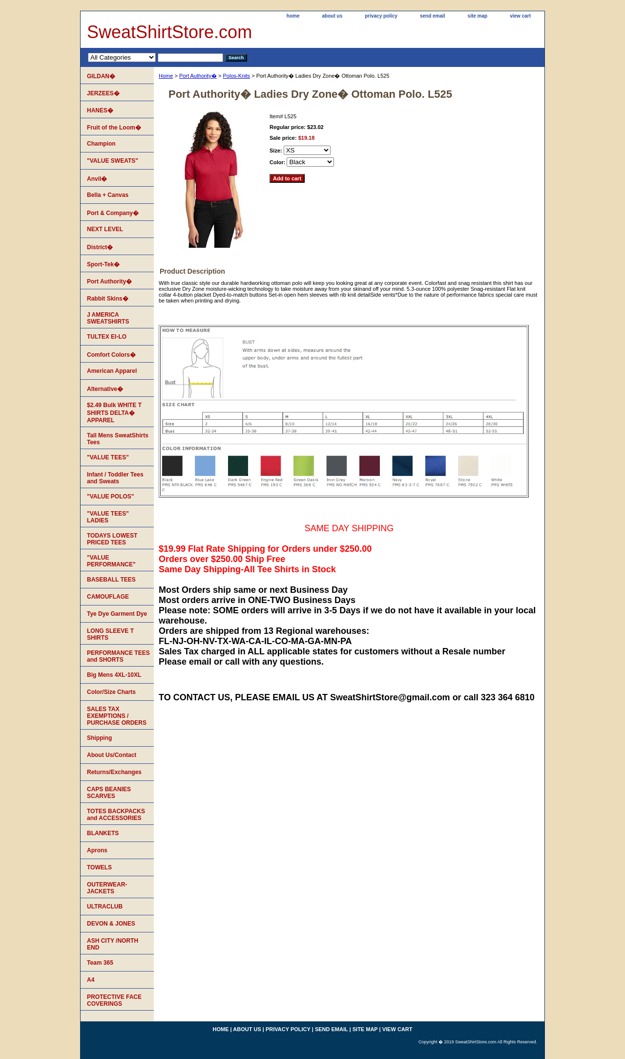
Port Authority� (198, 76)
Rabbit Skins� (107, 298)
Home (166, 76)
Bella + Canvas (107, 195)
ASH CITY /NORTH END (112, 944)
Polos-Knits (236, 76)
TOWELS (99, 867)
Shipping (99, 738)
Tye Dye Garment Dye (117, 613)
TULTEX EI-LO (106, 336)
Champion (101, 143)
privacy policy (381, 16)
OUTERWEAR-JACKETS (107, 888)
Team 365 (100, 962)
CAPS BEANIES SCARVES (109, 793)
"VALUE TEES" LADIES (108, 517)
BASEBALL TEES (111, 579)
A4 (90, 979)
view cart (520, 16)
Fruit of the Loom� (114, 127)
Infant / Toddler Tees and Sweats (115, 478)
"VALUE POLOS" (110, 496)
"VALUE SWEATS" (112, 160)
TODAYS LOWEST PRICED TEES (112, 539)
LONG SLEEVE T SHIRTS (110, 634)
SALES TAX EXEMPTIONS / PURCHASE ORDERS (116, 716)
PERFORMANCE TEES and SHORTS (118, 656)
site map (478, 16)
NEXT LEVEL (105, 229)
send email (432, 16)
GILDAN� (101, 76)
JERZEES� (103, 93)
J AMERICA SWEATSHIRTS (108, 318)
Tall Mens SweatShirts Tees (117, 439)
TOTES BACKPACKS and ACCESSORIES (116, 814)
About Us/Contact (111, 755)
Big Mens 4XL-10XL (114, 674)
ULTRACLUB (105, 906)
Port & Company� (113, 213)
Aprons (97, 850)
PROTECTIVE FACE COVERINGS (114, 1000)
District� (100, 247)
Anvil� (97, 178)
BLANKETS (103, 833)
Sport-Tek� (103, 264)
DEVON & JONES (111, 923)
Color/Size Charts (111, 692)
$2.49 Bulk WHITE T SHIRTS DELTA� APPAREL (114, 413)
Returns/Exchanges (114, 772)
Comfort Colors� (111, 354)
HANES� (100, 110)
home (293, 16)
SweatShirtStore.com (169, 32)
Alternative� (105, 389)
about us (332, 16)
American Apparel (112, 370)
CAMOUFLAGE (108, 596)
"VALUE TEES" (108, 457)
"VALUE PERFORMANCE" (111, 561)
